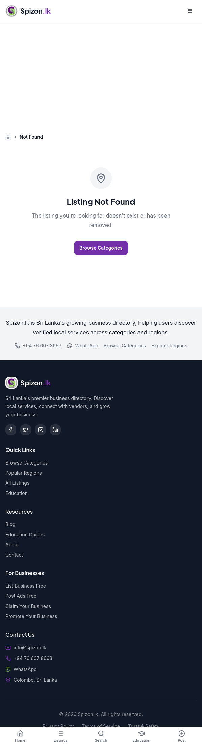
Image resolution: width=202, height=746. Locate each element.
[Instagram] (40, 429)
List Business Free (25, 586)
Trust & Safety (143, 726)
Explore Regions (169, 345)
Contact (14, 555)
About (12, 544)
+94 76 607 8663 (38, 345)
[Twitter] (25, 429)
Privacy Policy (58, 726)
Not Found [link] (31, 137)
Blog (10, 524)
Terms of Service (101, 726)
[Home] (20, 736)
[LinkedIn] (55, 429)
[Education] (141, 736)
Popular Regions (23, 473)
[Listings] (61, 736)
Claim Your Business (28, 606)
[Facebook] (10, 429)
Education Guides (25, 534)
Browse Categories (101, 248)
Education (16, 493)
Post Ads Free (20, 596)
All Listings (17, 483)
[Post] (181, 736)
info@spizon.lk (30, 647)
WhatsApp (82, 345)
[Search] (101, 736)
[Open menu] (190, 11)
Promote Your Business (31, 616)
